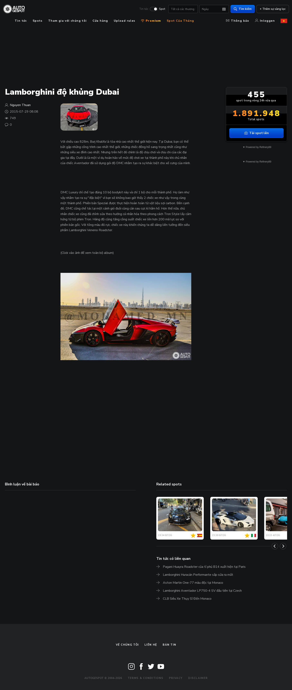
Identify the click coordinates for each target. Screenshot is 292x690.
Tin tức (142, 9)
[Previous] (275, 546)
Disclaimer (198, 678)
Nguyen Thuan (20, 105)
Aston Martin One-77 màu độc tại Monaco (193, 582)
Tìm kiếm (241, 9)
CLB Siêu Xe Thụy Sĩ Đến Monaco (187, 598)
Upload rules (124, 21)
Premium (151, 21)
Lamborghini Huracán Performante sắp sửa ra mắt (198, 574)
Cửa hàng (100, 21)
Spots (38, 21)
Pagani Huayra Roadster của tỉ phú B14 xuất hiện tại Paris (204, 567)
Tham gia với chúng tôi (67, 21)
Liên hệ (150, 645)
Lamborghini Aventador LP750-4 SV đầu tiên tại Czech (202, 590)
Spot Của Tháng (180, 21)
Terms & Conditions (145, 678)
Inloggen (265, 21)
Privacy (175, 678)
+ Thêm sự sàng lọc (271, 9)
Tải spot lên (256, 133)
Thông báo (237, 21)
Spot (160, 9)
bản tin (169, 645)
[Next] (283, 546)
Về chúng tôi (127, 645)
